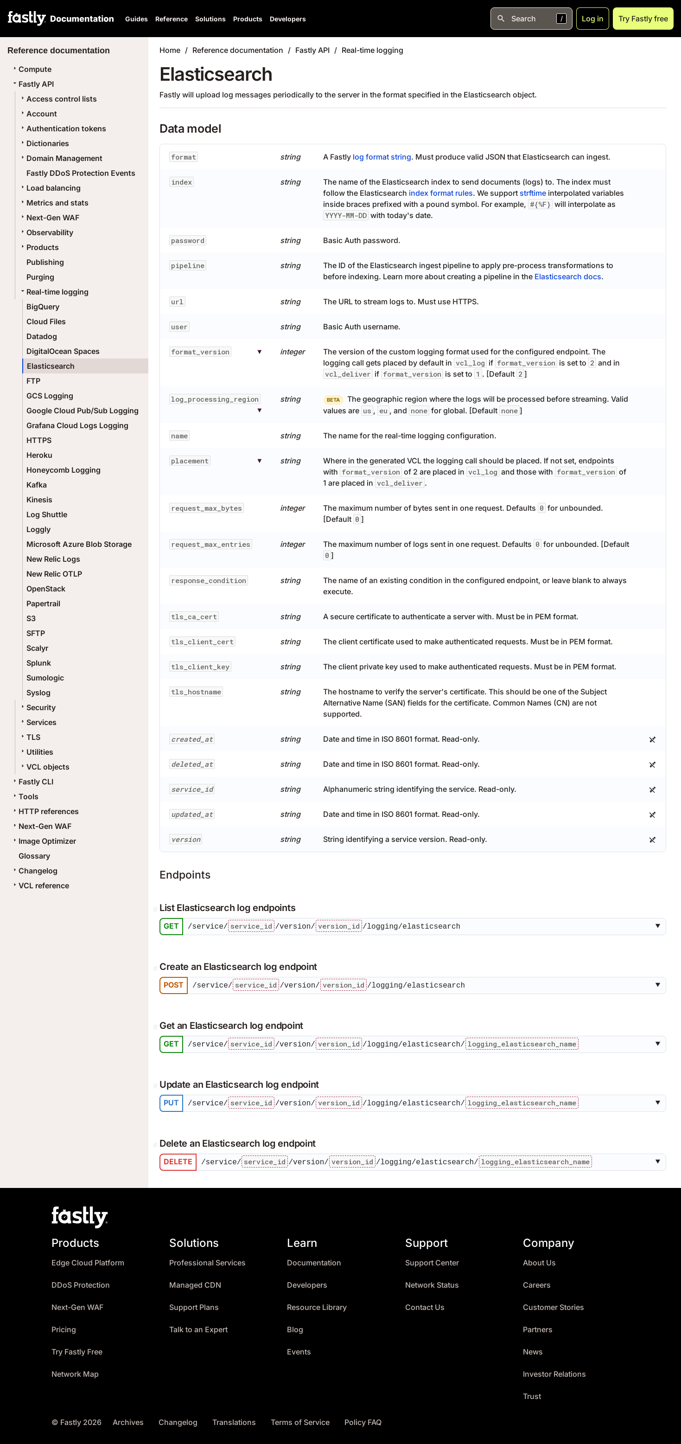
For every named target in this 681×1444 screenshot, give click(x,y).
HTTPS (38, 440)
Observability (46, 232)
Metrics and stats (54, 202)
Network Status (432, 1282)
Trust (532, 1394)
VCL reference (40, 885)
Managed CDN (195, 1282)
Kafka (36, 484)
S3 (31, 618)
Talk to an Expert (198, 1327)
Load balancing (50, 188)
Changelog (34, 870)
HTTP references (45, 811)
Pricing (63, 1327)
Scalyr (37, 648)
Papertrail (43, 603)
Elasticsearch (51, 366)
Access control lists (58, 98)
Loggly (38, 529)
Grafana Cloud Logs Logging (77, 425)
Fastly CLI (32, 781)
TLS (29, 737)
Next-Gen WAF (49, 217)
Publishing (45, 262)
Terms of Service (300, 1420)
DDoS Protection (80, 1282)
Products (247, 19)
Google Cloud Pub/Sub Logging (82, 410)
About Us (539, 1260)
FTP (33, 380)
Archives (128, 1420)
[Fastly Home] (26, 18)
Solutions (210, 19)
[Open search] (531, 18)
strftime (533, 193)
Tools (24, 796)
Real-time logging (54, 291)
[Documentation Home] (80, 18)
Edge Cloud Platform (87, 1260)
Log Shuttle (46, 514)
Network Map (75, 1371)
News (533, 1349)
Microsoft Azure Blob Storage (79, 544)
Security (37, 707)
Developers (288, 19)
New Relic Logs (53, 559)
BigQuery (42, 306)
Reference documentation (237, 50)
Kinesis (39, 499)
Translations (234, 1420)
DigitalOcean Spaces (63, 351)
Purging (40, 277)
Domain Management (60, 158)
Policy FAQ (363, 1420)
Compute (31, 69)
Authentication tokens (62, 128)
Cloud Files (46, 321)
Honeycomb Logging (63, 470)
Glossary (34, 855)
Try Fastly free (643, 18)
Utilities (36, 752)
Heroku (39, 455)
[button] (660, 926)
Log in (593, 18)
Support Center (432, 1260)
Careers (537, 1282)
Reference (171, 19)
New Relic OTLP (54, 573)
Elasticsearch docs (568, 276)
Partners (538, 1327)
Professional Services (207, 1260)
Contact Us (425, 1305)
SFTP (35, 633)
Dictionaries (44, 143)
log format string (382, 156)
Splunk (38, 662)
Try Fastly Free (76, 1349)
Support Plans (194, 1305)
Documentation (314, 1260)
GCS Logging (49, 395)
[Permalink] (156, 909)
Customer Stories (553, 1305)
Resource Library (317, 1305)
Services (38, 722)
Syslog (38, 692)
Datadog (41, 336)
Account (38, 113)
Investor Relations (554, 1371)
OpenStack (45, 588)
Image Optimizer (43, 841)
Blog (295, 1327)
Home (169, 50)
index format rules (441, 193)
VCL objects (44, 766)
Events (299, 1349)
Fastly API (32, 84)
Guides (136, 19)
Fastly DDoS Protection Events (80, 173)
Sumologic (45, 677)
